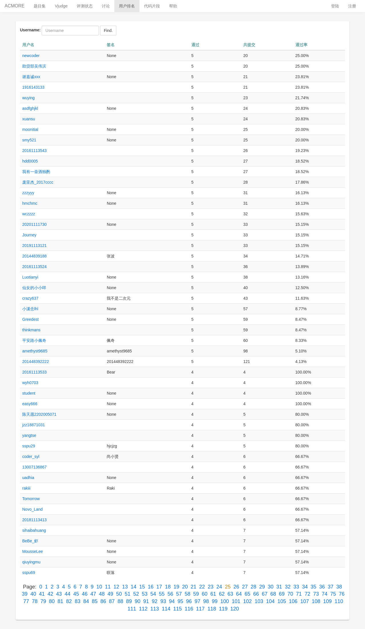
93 (163, 601)
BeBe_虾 (30, 541)
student (28, 393)
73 (316, 594)
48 (102, 594)
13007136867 (34, 467)
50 (119, 594)
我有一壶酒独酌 (36, 171)
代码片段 (152, 6)
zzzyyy (28, 192)
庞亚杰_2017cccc (37, 182)
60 (205, 594)
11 (108, 587)
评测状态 (85, 6)
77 (26, 601)
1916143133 (33, 87)
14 (133, 587)
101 (236, 601)
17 (159, 587)
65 (247, 594)
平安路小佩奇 (34, 340)
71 (299, 594)
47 (93, 594)
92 (154, 601)
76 (341, 594)
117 (200, 609)
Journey (29, 235)
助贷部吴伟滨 (34, 66)
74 (324, 594)
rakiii (26, 488)
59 (196, 594)
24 (219, 587)
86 (103, 601)
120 (234, 609)
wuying (28, 98)
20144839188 (34, 256)
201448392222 (35, 361)
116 (189, 609)
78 (35, 601)
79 (43, 601)
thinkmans (31, 330)
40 (33, 594)
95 (180, 601)
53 (144, 594)
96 (189, 601)
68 (273, 594)
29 (262, 587)
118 (212, 609)
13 (125, 587)
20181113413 (34, 520)
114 (166, 609)
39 (25, 594)
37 (330, 587)
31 (279, 587)
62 (222, 594)
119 (223, 609)
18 (168, 587)
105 (281, 601)
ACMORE (15, 5)
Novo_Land (32, 509)
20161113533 (34, 372)
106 (293, 601)
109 (327, 601)
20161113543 (34, 150)
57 (179, 594)
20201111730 (34, 224)
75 (333, 594)
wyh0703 (30, 382)
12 (116, 587)
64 (239, 594)
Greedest (30, 319)
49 (110, 594)
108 (316, 601)
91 (146, 601)
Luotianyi (30, 277)
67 (264, 594)
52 (136, 594)
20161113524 (34, 266)
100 (224, 601)
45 (76, 594)
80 (52, 601)
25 (228, 587)
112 (143, 609)
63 (230, 594)
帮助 (173, 6)
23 (211, 587)
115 (177, 609)
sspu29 (28, 446)
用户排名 (127, 6)
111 (131, 609)
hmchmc (29, 203)
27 (245, 587)
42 (50, 594)
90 (137, 601)
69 (282, 594)
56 (170, 594)
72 (307, 594)
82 (69, 601)
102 (247, 601)
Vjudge (61, 6)
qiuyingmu (31, 562)
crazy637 (30, 298)
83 (77, 601)
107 (304, 601)
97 (197, 601)
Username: (30, 30)
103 (259, 601)
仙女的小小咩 (34, 287)
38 (339, 587)
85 (95, 601)
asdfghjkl (30, 108)
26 (236, 587)
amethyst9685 (34, 351)
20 (185, 587)
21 (193, 587)
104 (270, 601)
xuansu (28, 119)
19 (176, 587)
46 (85, 594)
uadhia (28, 477)
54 (153, 594)
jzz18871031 (33, 425)
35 (313, 587)
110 (338, 601)
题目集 (40, 6)
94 (172, 601)
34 (305, 587)
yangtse (29, 435)
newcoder (31, 55)
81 (60, 601)
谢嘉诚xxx (31, 76)
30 (270, 587)
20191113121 (34, 245)
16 (150, 587)
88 (120, 601)
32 (288, 587)
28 (253, 587)
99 (215, 601)
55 (162, 594)
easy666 (29, 403)
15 (142, 587)
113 (154, 609)
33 (296, 587)
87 (112, 601)
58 (187, 594)
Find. (108, 30)
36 (322, 587)
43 (59, 594)
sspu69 (28, 572)
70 (290, 594)
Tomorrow (31, 498)
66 (256, 594)
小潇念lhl (30, 309)
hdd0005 (30, 161)
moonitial (30, 129)
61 (213, 594)
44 (67, 594)
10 (99, 587)
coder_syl (30, 456)
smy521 (29, 140)
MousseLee (32, 551)
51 (127, 594)
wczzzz (28, 214)
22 (202, 587)
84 (86, 601)
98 (206, 601)
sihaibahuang (34, 530)
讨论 (106, 6)
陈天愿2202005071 (39, 414)
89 (129, 601)
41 (42, 594)
